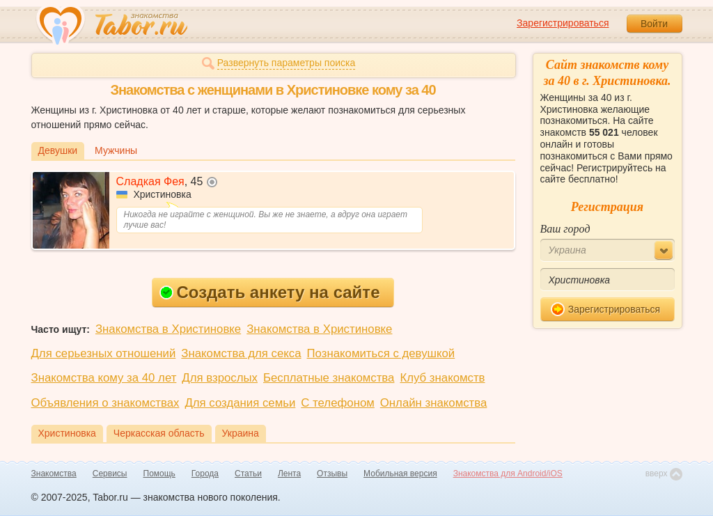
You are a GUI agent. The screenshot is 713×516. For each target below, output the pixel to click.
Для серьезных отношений (103, 353)
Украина (240, 433)
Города (205, 473)
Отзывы (332, 473)
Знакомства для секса (241, 353)
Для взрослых (220, 377)
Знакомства (54, 473)
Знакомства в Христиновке (168, 329)
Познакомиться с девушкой (381, 353)
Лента (289, 473)
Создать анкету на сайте (269, 292)
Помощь (159, 473)
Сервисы (110, 473)
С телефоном (337, 402)
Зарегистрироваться (563, 23)
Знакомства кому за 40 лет (104, 377)
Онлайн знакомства (433, 402)
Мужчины (116, 150)
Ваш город (565, 229)
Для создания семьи (240, 402)
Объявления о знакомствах (105, 402)
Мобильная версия (400, 473)
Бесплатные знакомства (328, 377)
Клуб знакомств (442, 377)
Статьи (248, 473)
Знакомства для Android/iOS (508, 473)
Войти (654, 23)
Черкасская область (159, 433)
